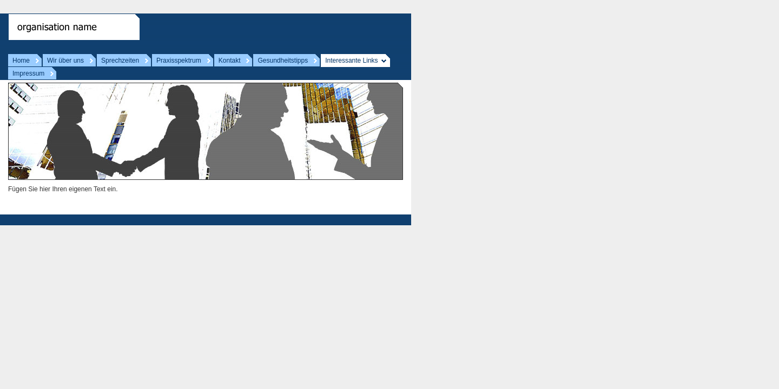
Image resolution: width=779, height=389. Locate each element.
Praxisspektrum (178, 60)
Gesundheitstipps (283, 60)
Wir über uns (65, 60)
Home (21, 60)
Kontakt (230, 60)
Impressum (28, 73)
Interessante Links (351, 60)
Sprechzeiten (120, 60)
